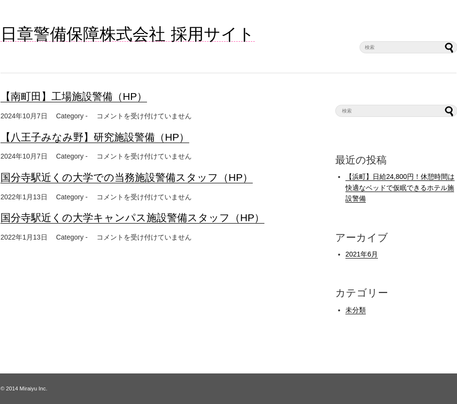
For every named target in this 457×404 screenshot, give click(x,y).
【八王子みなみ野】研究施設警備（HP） (94, 137)
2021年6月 (361, 254)
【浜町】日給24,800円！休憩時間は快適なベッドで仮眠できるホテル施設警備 (400, 187)
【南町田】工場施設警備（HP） (73, 96)
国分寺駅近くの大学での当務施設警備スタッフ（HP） (126, 177)
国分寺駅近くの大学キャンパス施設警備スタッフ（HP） (132, 217)
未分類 (355, 310)
